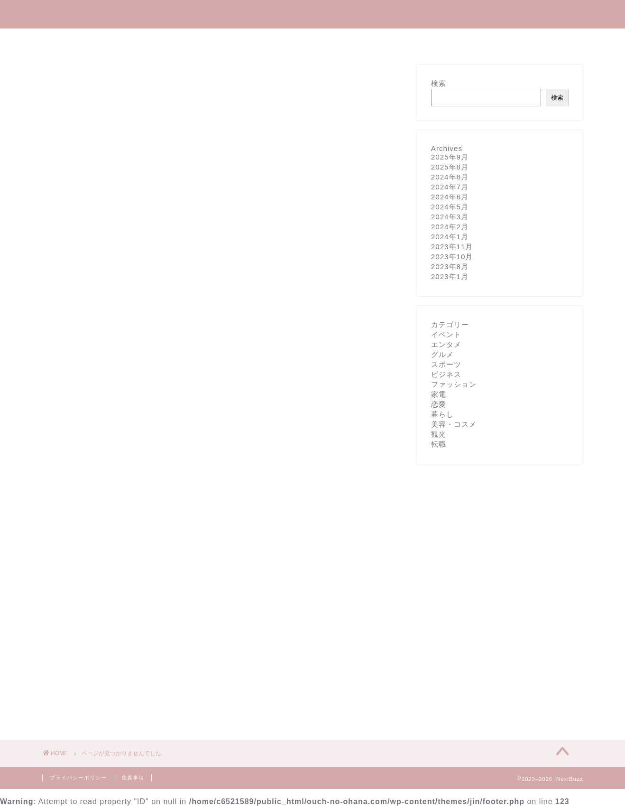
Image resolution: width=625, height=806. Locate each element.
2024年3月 (450, 217)
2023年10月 (452, 257)
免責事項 (132, 777)
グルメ (366, 40)
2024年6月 (450, 197)
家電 (87, 671)
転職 (438, 444)
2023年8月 (450, 266)
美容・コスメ (308, 40)
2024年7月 (450, 187)
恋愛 (438, 404)
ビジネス (95, 646)
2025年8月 (450, 167)
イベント (95, 596)
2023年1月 (450, 276)
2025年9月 (450, 157)
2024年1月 (450, 237)
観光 (409, 40)
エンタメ (200, 40)
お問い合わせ (463, 40)
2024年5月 (450, 207)
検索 (438, 83)
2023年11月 (452, 247)
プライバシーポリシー (78, 777)
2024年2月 (450, 227)
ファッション (103, 659)
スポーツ (95, 633)
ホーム (150, 40)
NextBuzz (312, 13)
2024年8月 (450, 177)
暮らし (250, 40)
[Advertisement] (222, 150)
